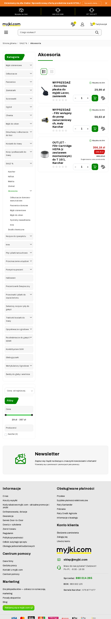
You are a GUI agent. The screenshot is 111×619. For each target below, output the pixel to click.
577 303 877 (91, 14)
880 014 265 (84, 565)
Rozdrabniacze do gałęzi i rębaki (18, 338)
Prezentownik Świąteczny (18, 286)
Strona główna (9, 43)
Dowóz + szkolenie (12, 512)
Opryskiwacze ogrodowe (17, 329)
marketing (7, 581)
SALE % (23, 43)
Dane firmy (8, 549)
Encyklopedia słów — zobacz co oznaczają (24, 577)
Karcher (11, 171)
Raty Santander (64, 492)
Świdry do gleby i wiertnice (18, 374)
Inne (12, 224)
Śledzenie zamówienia (68, 520)
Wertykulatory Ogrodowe (17, 365)
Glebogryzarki (12, 357)
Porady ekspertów (12, 585)
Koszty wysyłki (10, 488)
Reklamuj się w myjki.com (17, 595)
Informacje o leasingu (67, 505)
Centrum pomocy (11, 562)
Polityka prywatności (13, 525)
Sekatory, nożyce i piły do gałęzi (17, 307)
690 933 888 (57, 14)
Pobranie (61, 497)
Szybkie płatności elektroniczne (72, 488)
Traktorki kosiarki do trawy (15, 318)
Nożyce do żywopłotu (16, 236)
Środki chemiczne (16, 229)
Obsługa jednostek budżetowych (19, 534)
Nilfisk (11, 176)
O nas (5, 484)
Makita (11, 181)
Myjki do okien (12, 123)
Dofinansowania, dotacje (15, 499)
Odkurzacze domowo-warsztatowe (20, 198)
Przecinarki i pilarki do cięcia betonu (16, 295)
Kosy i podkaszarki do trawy (16, 153)
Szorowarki (11, 98)
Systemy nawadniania (20, 219)
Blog (5, 590)
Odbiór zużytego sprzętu (15, 530)
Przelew (61, 484)
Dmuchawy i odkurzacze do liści (17, 133)
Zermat (11, 186)
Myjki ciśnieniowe (14, 65)
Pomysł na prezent (14, 269)
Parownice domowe (19, 205)
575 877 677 (88, 578)
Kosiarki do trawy (14, 143)
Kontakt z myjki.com (13, 557)
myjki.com (45, 616)
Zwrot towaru (9, 517)
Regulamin (8, 521)
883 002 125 (76, 572)
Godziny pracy (10, 553)
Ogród (9, 106)
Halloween (11, 277)
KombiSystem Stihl (15, 349)
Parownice (11, 81)
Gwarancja (8, 504)
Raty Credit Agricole (67, 501)
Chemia (9, 115)
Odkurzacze (11, 73)
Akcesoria (12, 190)
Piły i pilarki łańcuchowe (17, 252)
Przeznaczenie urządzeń (17, 261)
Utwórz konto (63, 529)
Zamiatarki (11, 90)
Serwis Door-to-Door (13, 508)
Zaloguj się (62, 525)
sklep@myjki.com (75, 547)
